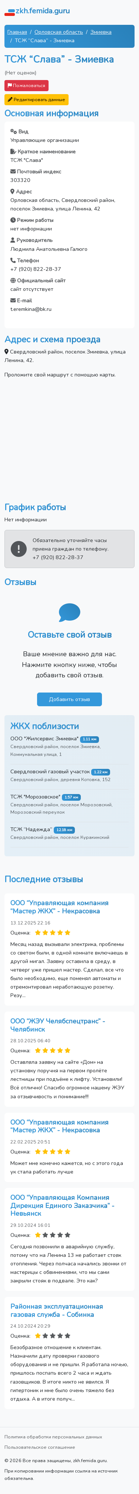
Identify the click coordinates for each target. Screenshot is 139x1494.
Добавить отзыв (69, 699)
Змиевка (101, 32)
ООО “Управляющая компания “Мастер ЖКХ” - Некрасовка (59, 907)
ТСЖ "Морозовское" (35, 796)
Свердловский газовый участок (50, 771)
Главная (17, 32)
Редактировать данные (36, 99)
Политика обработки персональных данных (53, 1437)
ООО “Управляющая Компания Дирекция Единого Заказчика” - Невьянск (62, 1205)
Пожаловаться (26, 85)
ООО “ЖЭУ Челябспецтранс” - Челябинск (57, 1025)
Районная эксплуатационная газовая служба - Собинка (56, 1310)
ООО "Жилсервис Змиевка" (44, 738)
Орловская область (58, 32)
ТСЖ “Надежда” (31, 829)
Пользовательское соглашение (39, 1447)
